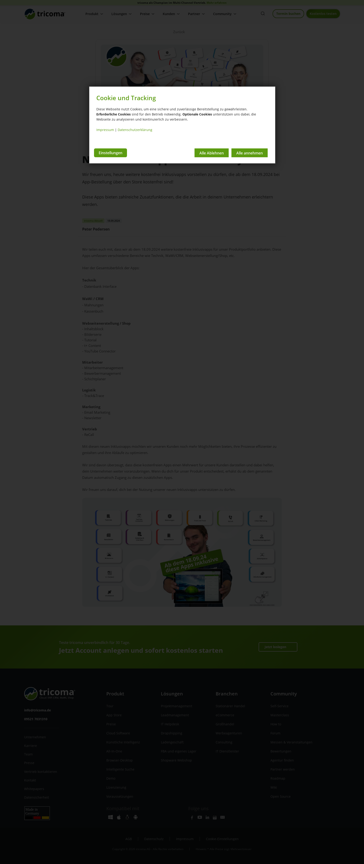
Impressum (105, 130)
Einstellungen (110, 152)
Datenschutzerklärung (135, 130)
